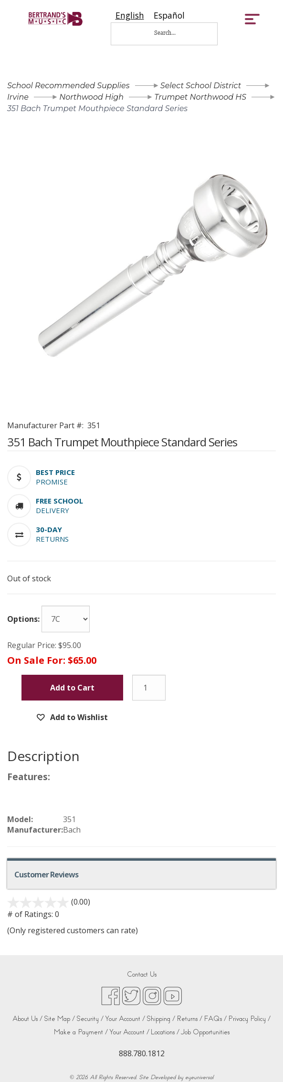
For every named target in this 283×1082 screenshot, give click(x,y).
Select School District (200, 85)
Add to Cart (72, 687)
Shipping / (161, 1019)
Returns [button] (52, 539)
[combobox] (130, 15)
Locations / (165, 1032)
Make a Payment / (81, 1032)
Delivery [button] (52, 510)
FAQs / (215, 1019)
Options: (23, 619)
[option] (169, 15)
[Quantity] (149, 688)
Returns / (189, 1019)
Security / (90, 1019)
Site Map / (59, 1019)
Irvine (18, 97)
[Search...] (171, 32)
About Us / (27, 1019)
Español (169, 15)
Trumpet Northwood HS (200, 97)
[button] (55, 472)
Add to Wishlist (78, 717)
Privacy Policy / (249, 1019)
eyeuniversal (199, 1077)
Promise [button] (52, 481)
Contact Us (142, 974)
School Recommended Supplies (68, 85)
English (129, 15)
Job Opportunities (205, 1032)
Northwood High (91, 97)
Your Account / (125, 1019)
